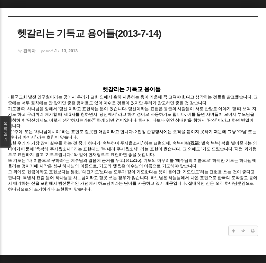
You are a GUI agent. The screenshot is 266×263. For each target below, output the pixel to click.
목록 (5, 131)
